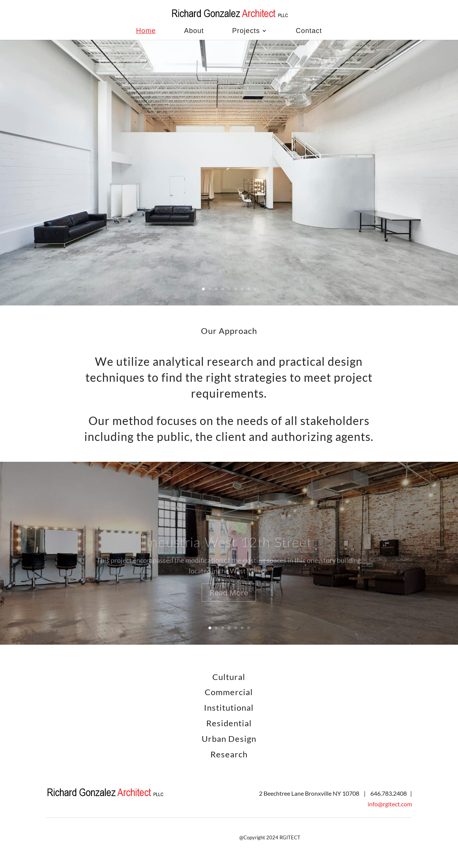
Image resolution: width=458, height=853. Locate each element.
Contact (309, 31)
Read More (229, 600)
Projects (246, 31)
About (194, 31)
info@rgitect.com (390, 803)
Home (146, 31)
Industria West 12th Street (229, 549)
